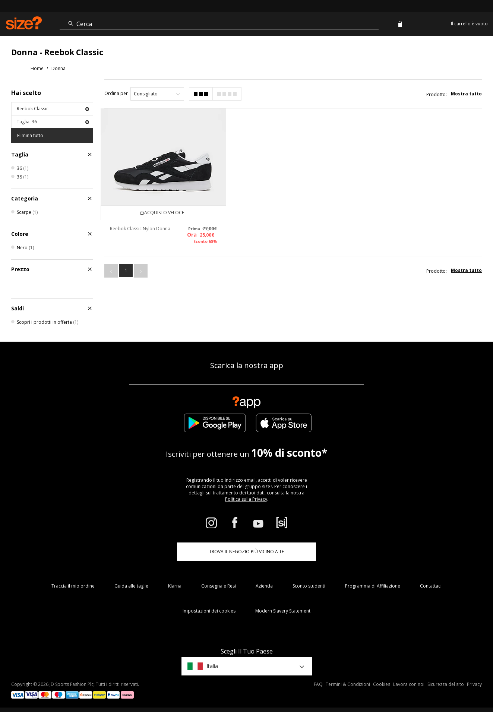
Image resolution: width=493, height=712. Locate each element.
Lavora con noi (408, 684)
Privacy (474, 684)
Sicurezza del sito (445, 684)
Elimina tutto (30, 135)
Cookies (381, 684)
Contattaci (431, 586)
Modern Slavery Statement (282, 611)
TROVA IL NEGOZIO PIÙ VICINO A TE (246, 551)
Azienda (264, 586)
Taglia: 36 (53, 121)
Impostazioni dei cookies (209, 611)
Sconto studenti (309, 586)
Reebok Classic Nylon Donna (140, 228)
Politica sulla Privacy (246, 499)
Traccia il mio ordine (73, 586)
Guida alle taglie (131, 586)
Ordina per (116, 93)
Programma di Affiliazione (372, 586)
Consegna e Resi (218, 586)
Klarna (174, 586)
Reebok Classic (53, 108)
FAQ (318, 684)
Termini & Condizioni (348, 684)
